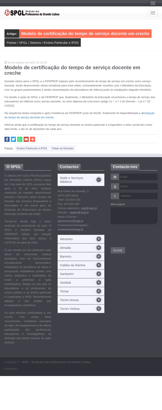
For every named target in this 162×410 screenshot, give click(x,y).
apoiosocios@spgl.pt (70, 221)
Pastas (11, 42)
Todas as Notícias (63, 148)
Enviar (117, 250)
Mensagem (118, 204)
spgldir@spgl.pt (79, 212)
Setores (35, 42)
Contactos (10, 368)
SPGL (23, 42)
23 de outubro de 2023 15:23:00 (25, 62)
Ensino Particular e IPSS (61, 42)
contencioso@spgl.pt (70, 229)
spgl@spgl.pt (89, 208)
